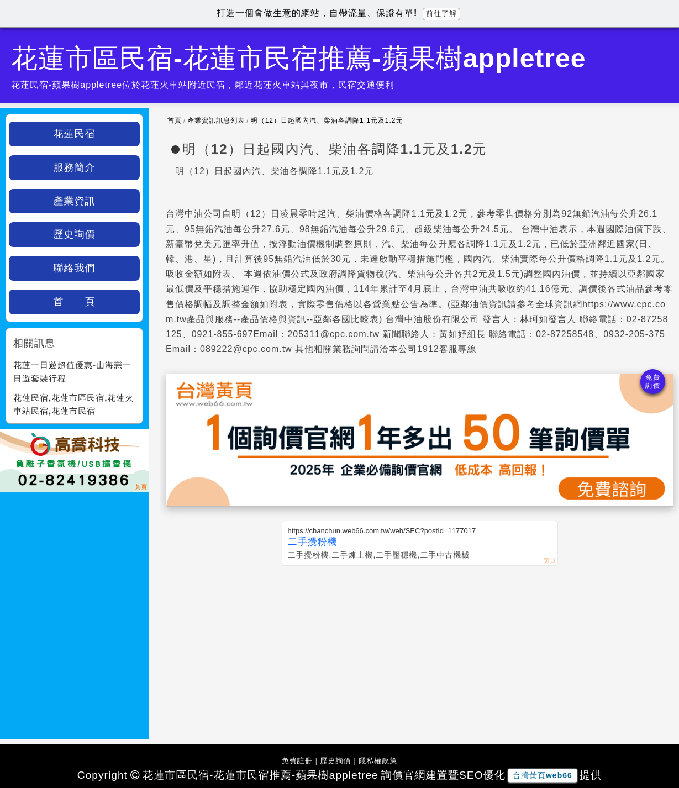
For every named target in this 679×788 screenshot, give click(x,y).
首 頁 (75, 301)
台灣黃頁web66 (542, 775)
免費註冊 (297, 761)
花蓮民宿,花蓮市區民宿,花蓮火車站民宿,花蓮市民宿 (73, 404)
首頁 (174, 120)
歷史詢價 (75, 234)
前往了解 (441, 13)
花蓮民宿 (75, 133)
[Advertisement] (419, 649)
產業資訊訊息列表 (216, 120)
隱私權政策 (378, 761)
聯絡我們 (75, 268)
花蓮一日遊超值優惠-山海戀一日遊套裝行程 (72, 371)
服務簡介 (75, 167)
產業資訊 (75, 201)
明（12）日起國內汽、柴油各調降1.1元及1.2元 (327, 120)
